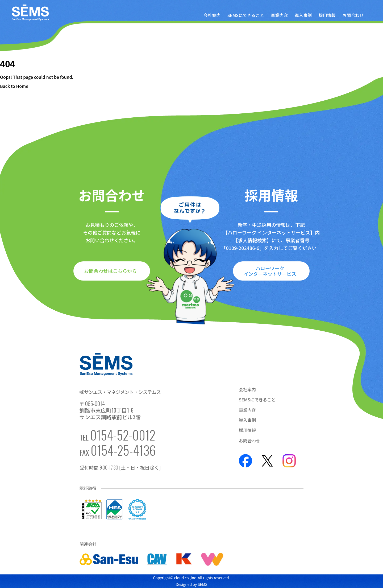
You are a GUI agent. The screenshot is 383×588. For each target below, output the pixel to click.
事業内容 (279, 15)
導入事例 (303, 15)
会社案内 (211, 15)
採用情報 (327, 15)
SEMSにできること (245, 15)
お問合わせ (353, 15)
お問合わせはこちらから (110, 270)
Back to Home (14, 86)
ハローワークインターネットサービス (270, 271)
